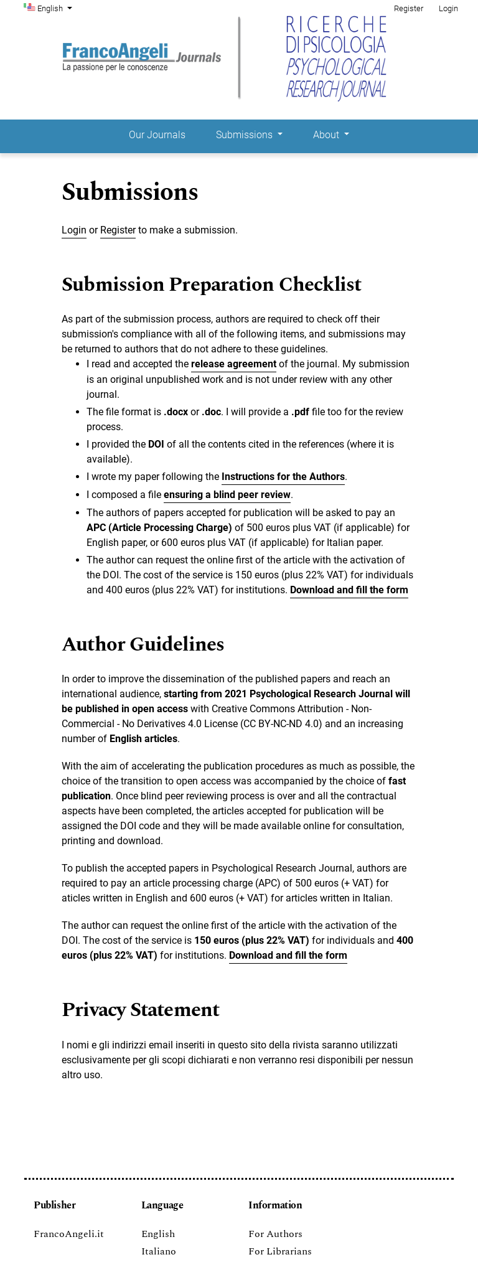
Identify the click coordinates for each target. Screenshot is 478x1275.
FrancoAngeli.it (69, 1233)
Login (448, 8)
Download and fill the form (288, 955)
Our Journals (157, 135)
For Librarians (280, 1251)
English (56, 7)
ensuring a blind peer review (227, 495)
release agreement (233, 364)
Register (408, 8)
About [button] (327, 135)
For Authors (275, 1233)
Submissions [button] (245, 135)
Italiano (158, 1251)
